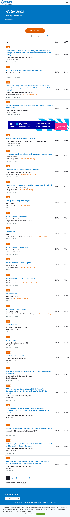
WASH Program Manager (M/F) (17, 216)
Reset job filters (9, 19)
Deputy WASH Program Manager (17, 201)
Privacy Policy (30, 502)
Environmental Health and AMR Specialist (21, 139)
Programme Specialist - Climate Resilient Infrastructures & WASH (29, 154)
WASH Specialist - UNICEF (15, 356)
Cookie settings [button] (29, 514)
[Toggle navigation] (66, 2)
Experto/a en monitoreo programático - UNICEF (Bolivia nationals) (29, 185)
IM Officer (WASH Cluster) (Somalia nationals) (22, 170)
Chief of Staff (10, 232)
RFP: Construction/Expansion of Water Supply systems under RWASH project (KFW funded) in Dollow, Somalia (27, 462)
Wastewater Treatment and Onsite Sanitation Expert (24, 70)
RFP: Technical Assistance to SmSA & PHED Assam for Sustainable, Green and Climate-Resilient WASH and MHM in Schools (27, 391)
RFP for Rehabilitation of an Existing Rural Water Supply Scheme (29, 428)
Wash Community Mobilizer (16, 309)
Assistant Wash (11, 294)
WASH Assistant (11, 325)
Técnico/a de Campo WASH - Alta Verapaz (20, 278)
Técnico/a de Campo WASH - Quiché (19, 263)
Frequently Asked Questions (46, 502)
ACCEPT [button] (41, 514)
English (9, 498)
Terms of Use (18, 502)
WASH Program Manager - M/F (17, 247)
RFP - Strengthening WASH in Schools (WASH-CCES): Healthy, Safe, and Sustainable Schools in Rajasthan (29, 445)
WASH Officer (11, 340)
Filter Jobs (35, 31)
